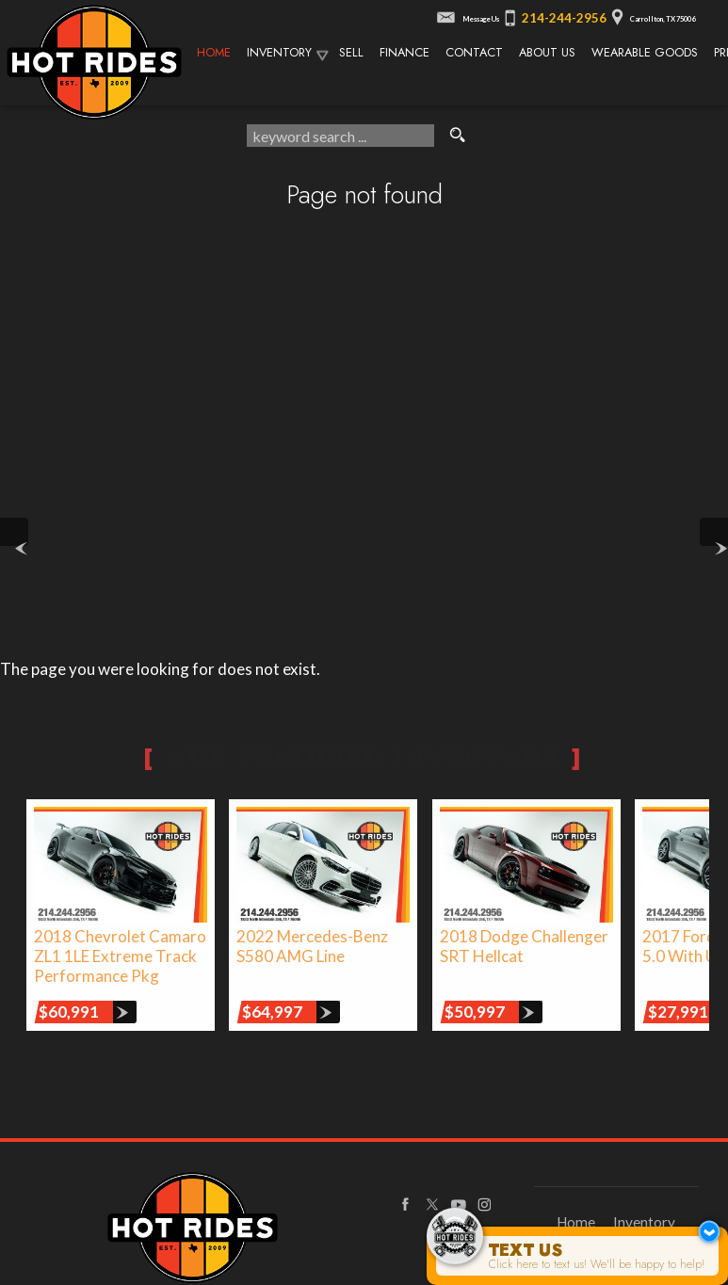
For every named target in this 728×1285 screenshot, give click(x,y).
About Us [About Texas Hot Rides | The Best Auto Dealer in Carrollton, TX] (547, 52)
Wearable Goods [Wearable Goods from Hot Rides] (644, 52)
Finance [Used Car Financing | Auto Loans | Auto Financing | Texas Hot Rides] (404, 52)
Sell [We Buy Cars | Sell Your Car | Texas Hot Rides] (351, 52)
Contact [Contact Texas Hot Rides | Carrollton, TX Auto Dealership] (474, 52)
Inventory (279, 52)
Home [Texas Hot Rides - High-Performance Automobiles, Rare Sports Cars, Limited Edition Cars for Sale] (214, 52)
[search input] (340, 135)
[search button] (457, 135)
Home (576, 1221)
